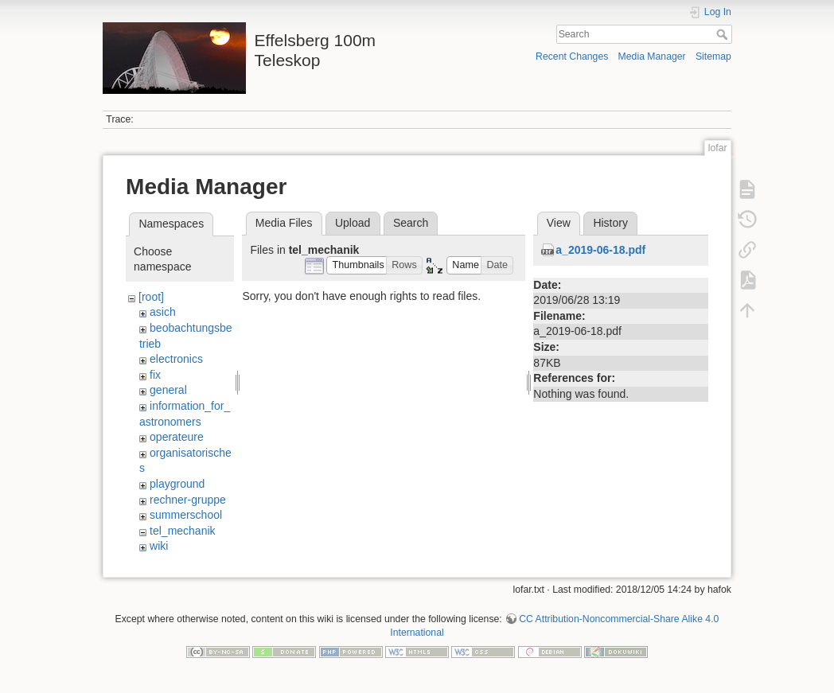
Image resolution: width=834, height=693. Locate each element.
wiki (159, 545)
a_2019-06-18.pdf (600, 249)
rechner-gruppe (188, 499)
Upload (352, 222)
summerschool (186, 514)
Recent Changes (572, 56)
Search (723, 34)
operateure (177, 436)
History (610, 222)
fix (155, 374)
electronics (176, 358)
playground (177, 483)
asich (163, 312)
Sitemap (713, 56)
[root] (151, 296)
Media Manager (652, 56)
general (168, 389)
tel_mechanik (183, 530)
